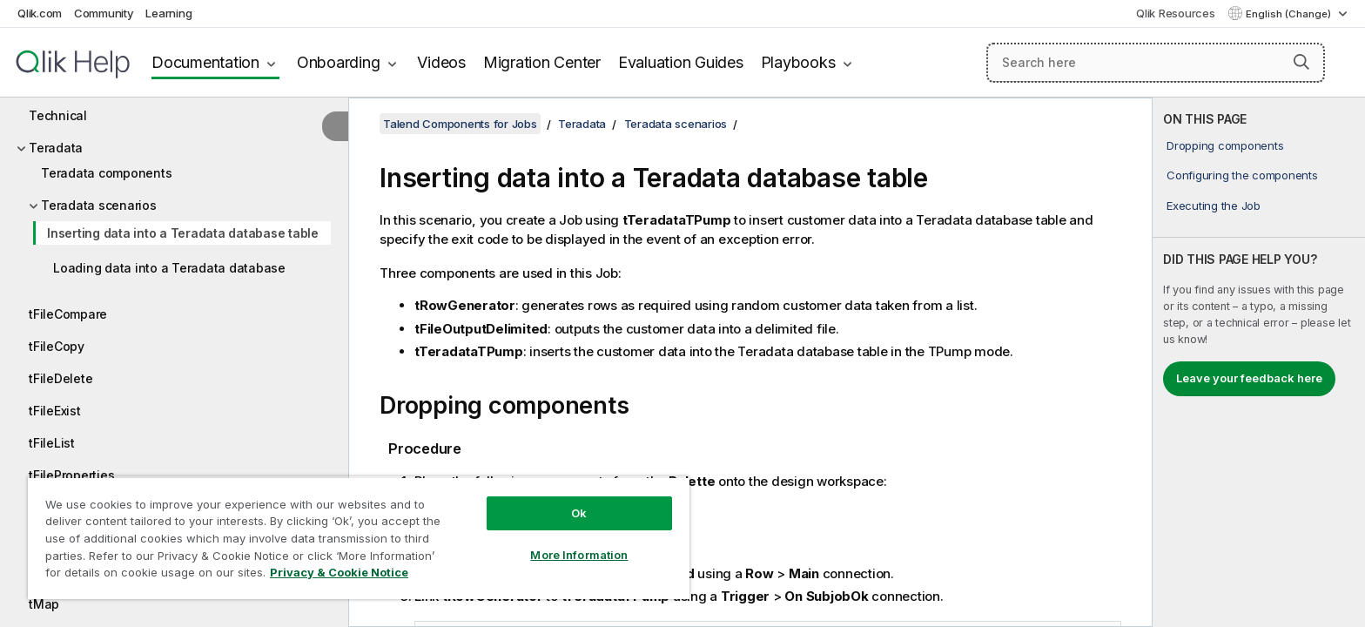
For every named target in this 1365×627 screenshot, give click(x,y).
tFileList (52, 442)
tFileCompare (68, 314)
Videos (441, 62)
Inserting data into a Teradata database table (183, 233)
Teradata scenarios (99, 205)
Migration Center (542, 62)
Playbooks (798, 62)
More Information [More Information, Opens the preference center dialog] (579, 555)
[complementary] (1259, 362)
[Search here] (1155, 62)
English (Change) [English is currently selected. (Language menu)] (1290, 14)
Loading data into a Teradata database (169, 267)
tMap (44, 604)
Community (104, 13)
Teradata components (106, 172)
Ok (579, 513)
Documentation (205, 62)
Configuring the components (1242, 175)
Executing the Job (1214, 205)
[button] (1301, 62)
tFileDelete (60, 378)
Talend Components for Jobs (460, 124)
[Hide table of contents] (335, 126)
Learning (168, 13)
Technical (58, 115)
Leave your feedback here (1249, 378)
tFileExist (55, 410)
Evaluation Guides (680, 62)
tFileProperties (71, 475)
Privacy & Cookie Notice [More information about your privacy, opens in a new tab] (339, 572)
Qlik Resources (1175, 13)
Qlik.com (39, 13)
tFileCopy (56, 346)
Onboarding (338, 62)
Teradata (56, 147)
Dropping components (1225, 145)
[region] (358, 537)
